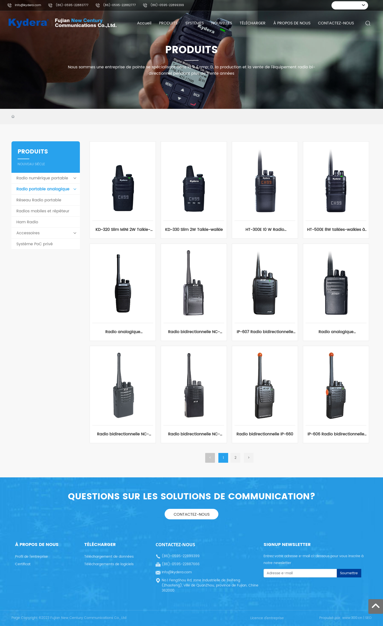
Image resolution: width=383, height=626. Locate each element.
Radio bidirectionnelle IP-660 (264, 434)
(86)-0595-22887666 (181, 564)
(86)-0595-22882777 (119, 5)
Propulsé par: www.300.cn (340, 618)
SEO (368, 618)
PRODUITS (191, 50)
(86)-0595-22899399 (167, 5)
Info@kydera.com (28, 5)
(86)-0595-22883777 (72, 5)
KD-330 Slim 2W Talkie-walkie (194, 229)
